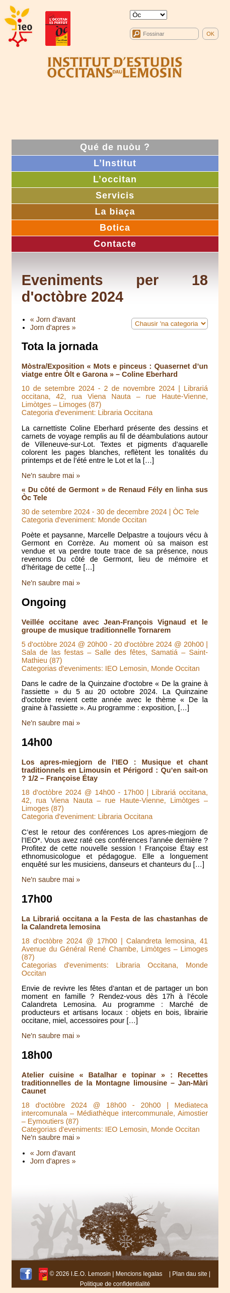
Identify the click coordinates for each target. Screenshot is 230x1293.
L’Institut (115, 163)
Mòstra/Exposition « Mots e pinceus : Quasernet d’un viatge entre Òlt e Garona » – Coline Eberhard (115, 370)
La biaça (115, 212)
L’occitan (115, 179)
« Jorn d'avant (52, 319)
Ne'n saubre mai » (51, 475)
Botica (115, 228)
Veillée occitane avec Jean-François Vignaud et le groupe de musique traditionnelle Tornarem (115, 626)
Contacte (115, 244)
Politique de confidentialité (115, 1283)
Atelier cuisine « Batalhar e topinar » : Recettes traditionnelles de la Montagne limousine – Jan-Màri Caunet (115, 1083)
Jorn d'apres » (53, 327)
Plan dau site (189, 1273)
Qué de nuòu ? (115, 147)
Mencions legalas (139, 1273)
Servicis (115, 195)
